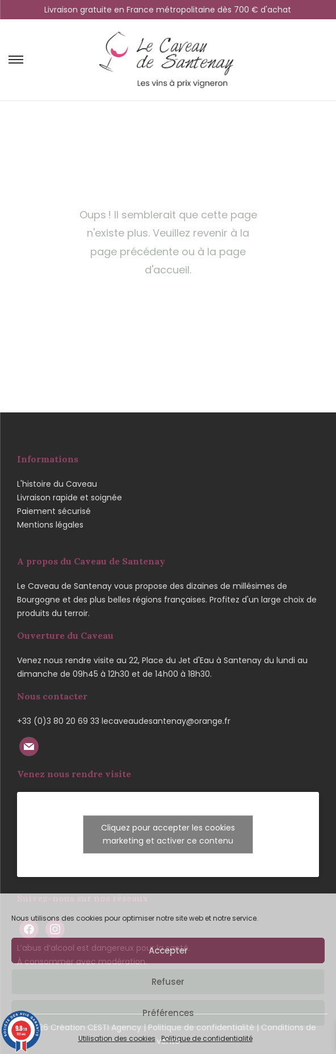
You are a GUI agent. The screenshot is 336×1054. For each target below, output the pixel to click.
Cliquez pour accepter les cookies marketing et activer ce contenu (168, 834)
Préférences (168, 1013)
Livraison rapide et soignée (69, 497)
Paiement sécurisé (54, 511)
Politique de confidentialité (207, 1038)
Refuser (168, 982)
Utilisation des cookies (117, 1038)
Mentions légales (50, 524)
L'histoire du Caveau (57, 484)
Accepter (168, 950)
